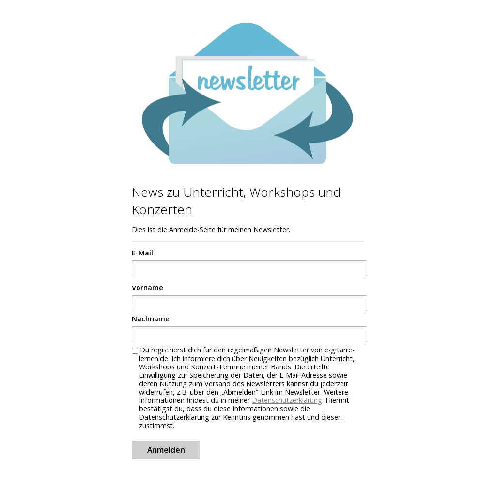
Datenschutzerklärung (287, 400)
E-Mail (142, 253)
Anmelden (166, 450)
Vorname (147, 288)
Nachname (151, 319)
